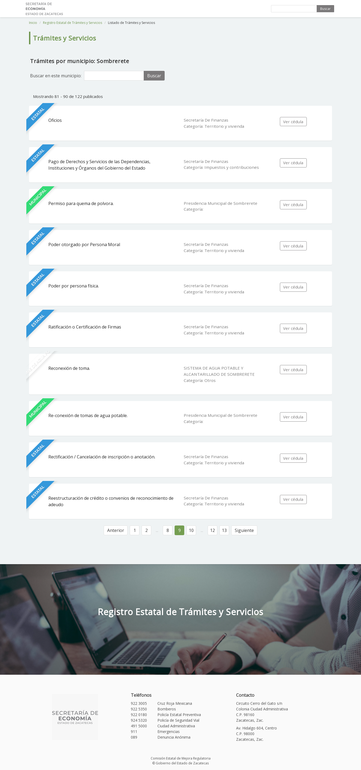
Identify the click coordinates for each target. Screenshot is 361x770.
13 (224, 530)
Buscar (325, 8)
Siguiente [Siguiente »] (244, 530)
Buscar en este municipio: (55, 76)
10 (191, 530)
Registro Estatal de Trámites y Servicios (72, 22)
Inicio (33, 22)
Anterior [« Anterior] (115, 530)
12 (212, 530)
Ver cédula (293, 121)
